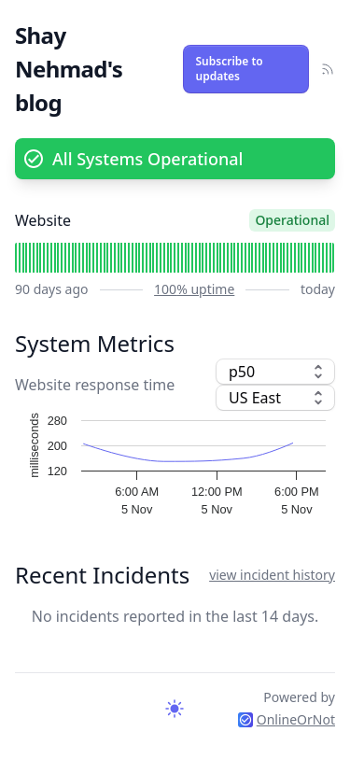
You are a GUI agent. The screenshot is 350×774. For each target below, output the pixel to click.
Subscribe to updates (229, 68)
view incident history (272, 575)
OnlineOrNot (286, 719)
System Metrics (95, 343)
